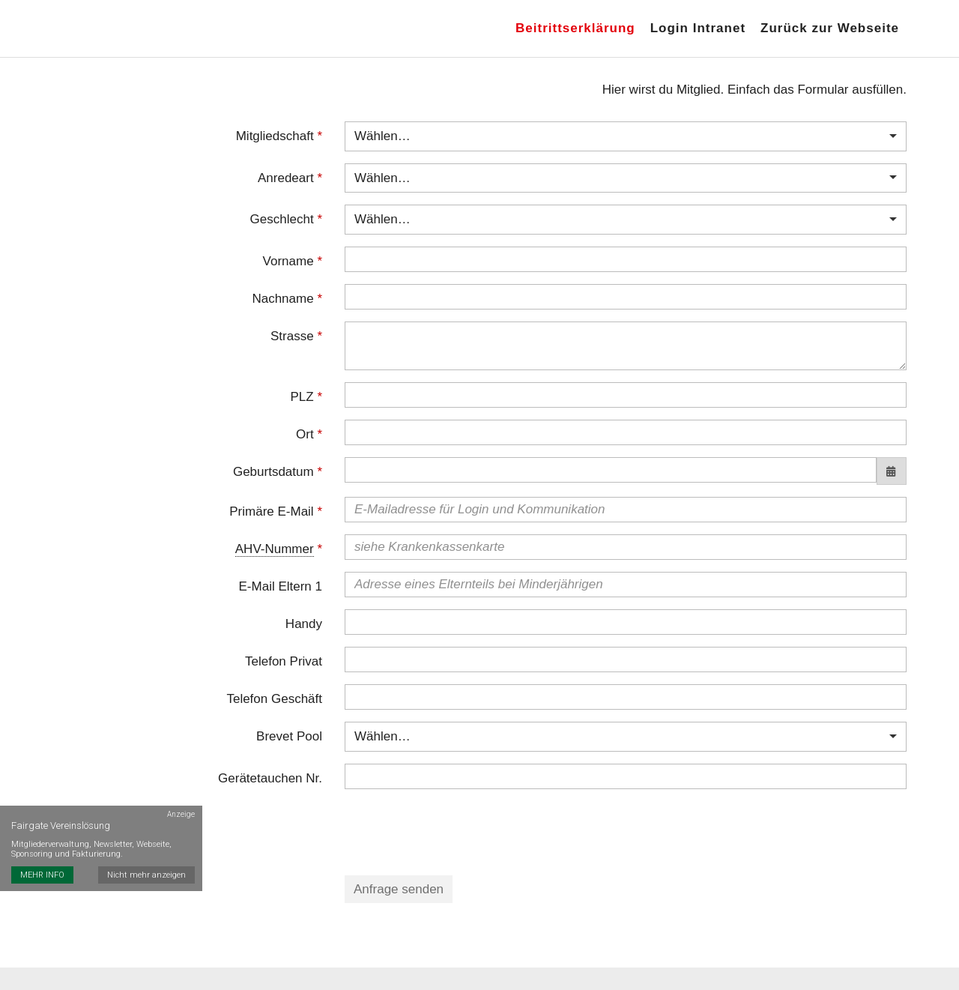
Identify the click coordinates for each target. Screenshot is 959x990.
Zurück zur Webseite (829, 28)
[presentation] (458, 830)
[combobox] (626, 136)
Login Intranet (697, 28)
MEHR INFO (42, 875)
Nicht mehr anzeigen (146, 875)
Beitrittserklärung (575, 28)
